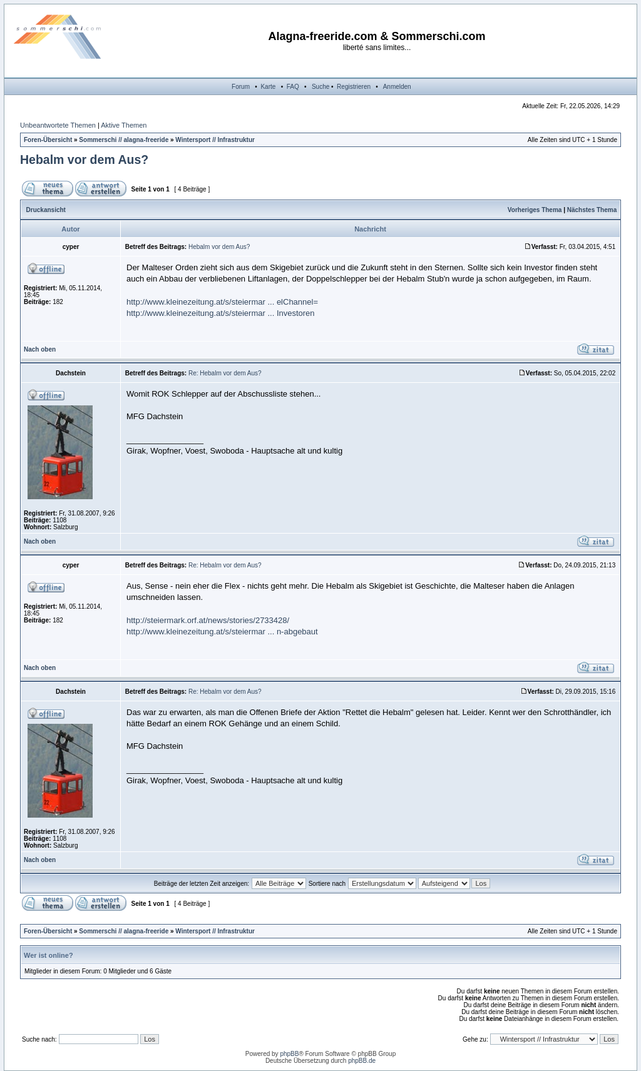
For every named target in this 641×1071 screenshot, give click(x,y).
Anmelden (397, 86)
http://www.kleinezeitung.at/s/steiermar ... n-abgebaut (222, 631)
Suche (320, 86)
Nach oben (40, 349)
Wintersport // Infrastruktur (215, 139)
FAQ (293, 86)
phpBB (289, 1053)
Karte (267, 86)
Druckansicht (46, 209)
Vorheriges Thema (535, 209)
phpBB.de (362, 1060)
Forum (241, 86)
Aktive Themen (123, 125)
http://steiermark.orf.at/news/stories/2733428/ (207, 620)
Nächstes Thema (592, 209)
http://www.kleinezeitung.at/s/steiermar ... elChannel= (222, 302)
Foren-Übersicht (48, 139)
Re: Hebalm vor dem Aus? (225, 373)
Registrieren (354, 86)
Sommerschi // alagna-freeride (123, 139)
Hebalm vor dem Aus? (84, 159)
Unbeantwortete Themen (58, 125)
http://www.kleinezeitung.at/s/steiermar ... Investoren (220, 313)
